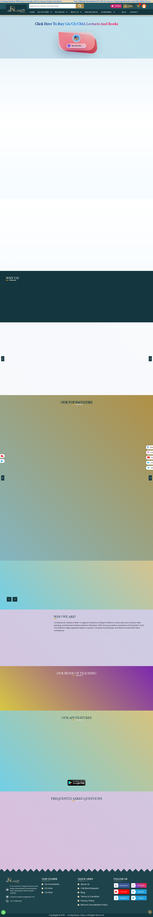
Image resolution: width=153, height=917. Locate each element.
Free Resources (91, 12)
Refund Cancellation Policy (94, 904)
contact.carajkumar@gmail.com (22, 897)
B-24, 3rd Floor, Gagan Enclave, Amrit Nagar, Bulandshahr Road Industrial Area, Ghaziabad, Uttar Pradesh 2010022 (24, 889)
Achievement (108, 12)
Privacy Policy (87, 900)
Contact (134, 12)
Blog (124, 12)
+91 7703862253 (16, 901)
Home (32, 12)
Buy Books (61, 12)
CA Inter (49, 888)
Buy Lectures (45, 12)
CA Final (49, 892)
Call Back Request (90, 888)
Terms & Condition (90, 896)
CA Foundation (52, 884)
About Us (76, 12)
